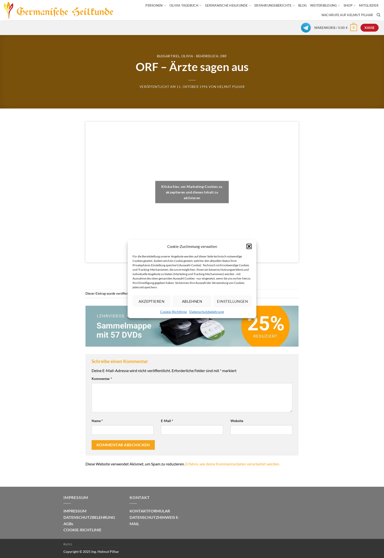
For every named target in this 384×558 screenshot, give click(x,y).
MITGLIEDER (369, 5)
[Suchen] (378, 15)
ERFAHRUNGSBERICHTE (274, 5)
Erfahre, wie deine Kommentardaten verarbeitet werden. (232, 463)
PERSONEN (155, 5)
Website (236, 421)
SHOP (350, 5)
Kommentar (102, 378)
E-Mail (167, 421)
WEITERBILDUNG (325, 5)
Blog (67, 544)
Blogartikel (168, 56)
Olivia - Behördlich (199, 56)
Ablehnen (192, 301)
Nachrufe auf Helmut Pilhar (347, 15)
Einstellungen (232, 301)
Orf (223, 56)
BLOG (302, 5)
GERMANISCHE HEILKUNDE (228, 5)
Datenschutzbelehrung (206, 312)
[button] (249, 246)
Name (97, 421)
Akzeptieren (151, 301)
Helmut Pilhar (230, 87)
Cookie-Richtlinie (173, 312)
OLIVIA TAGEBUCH (185, 5)
